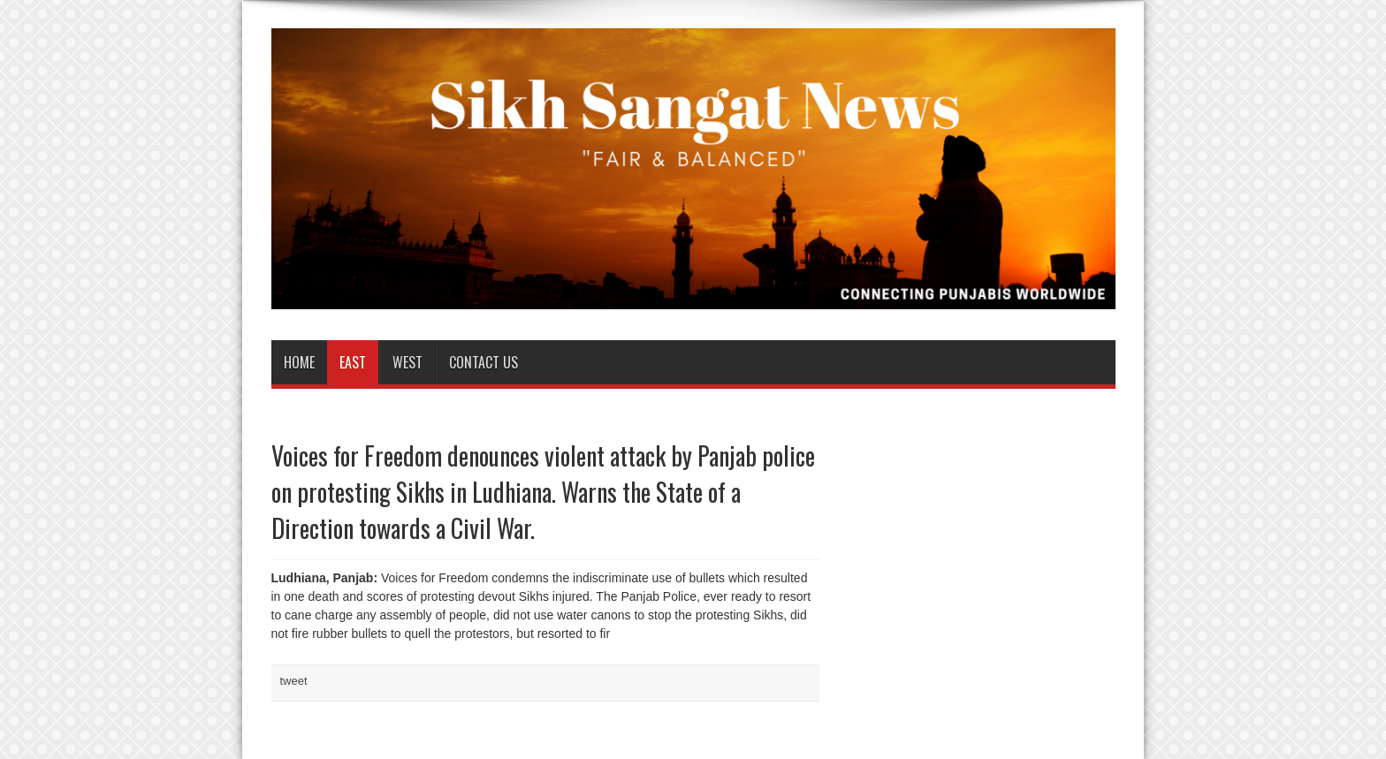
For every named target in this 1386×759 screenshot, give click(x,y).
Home (299, 362)
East (352, 362)
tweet (294, 680)
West (407, 362)
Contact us (483, 362)
